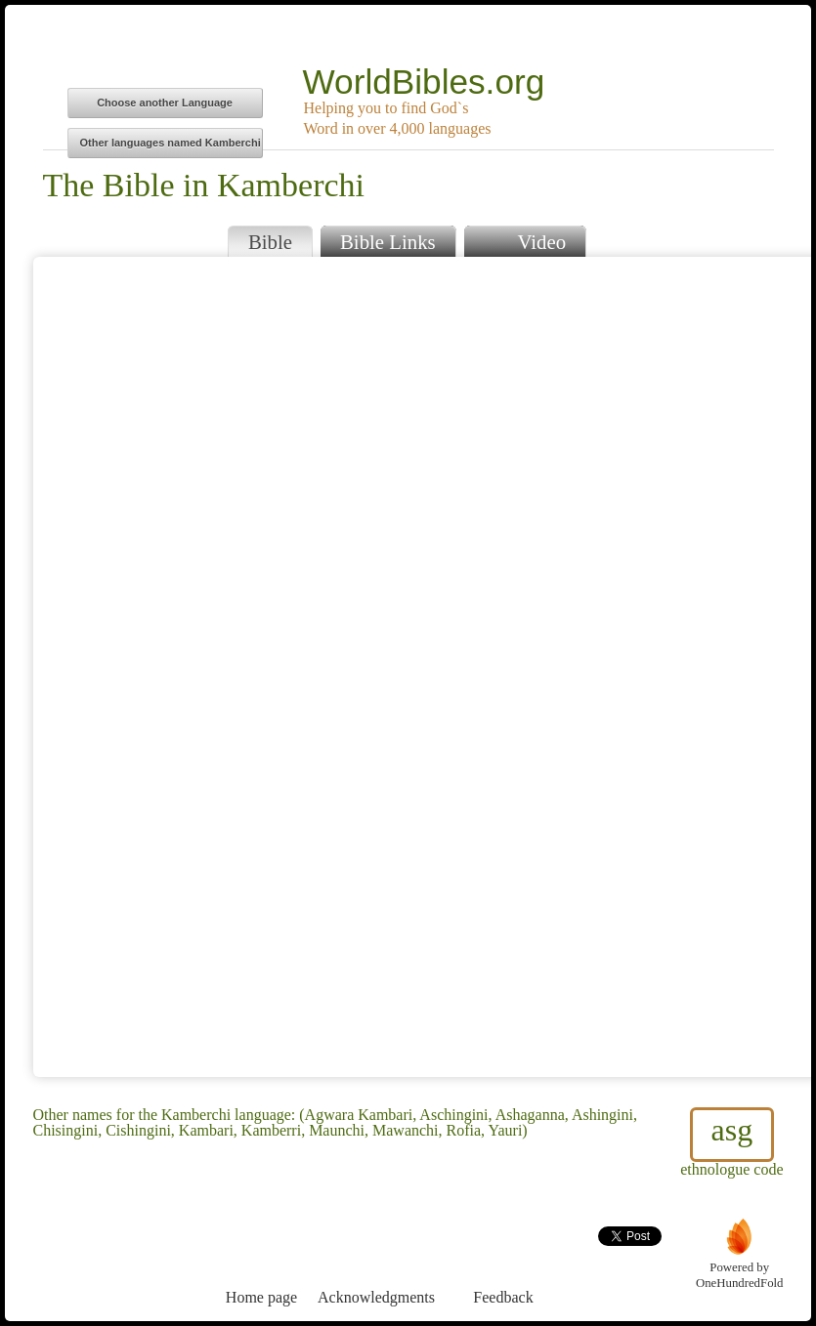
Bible (270, 241)
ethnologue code (731, 1142)
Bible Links (388, 241)
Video (525, 240)
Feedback (503, 1261)
